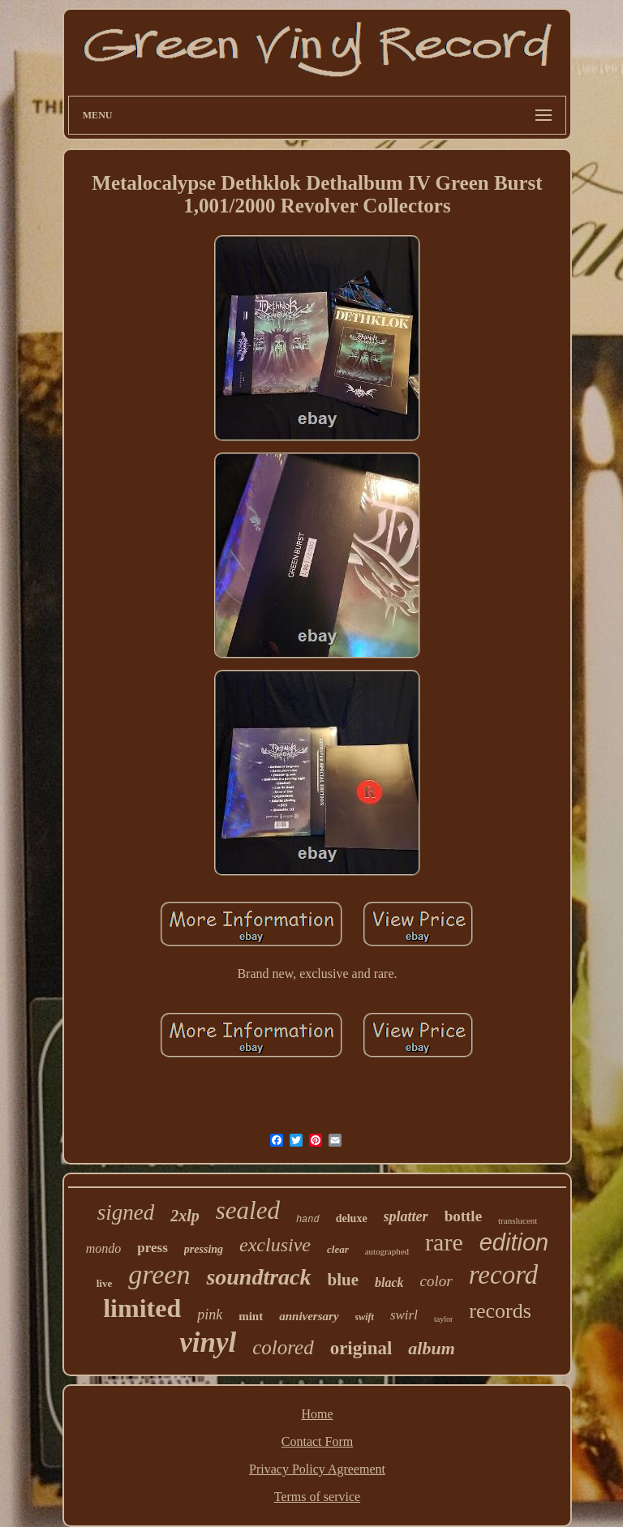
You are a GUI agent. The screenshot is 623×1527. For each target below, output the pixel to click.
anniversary (308, 1316)
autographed (387, 1251)
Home (317, 1414)
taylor (443, 1319)
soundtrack (258, 1276)
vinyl (207, 1342)
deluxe (351, 1218)
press (152, 1247)
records (500, 1311)
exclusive (275, 1244)
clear (338, 1249)
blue (343, 1279)
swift (364, 1317)
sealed (248, 1210)
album (431, 1348)
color (436, 1280)
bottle (463, 1216)
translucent (517, 1220)
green (159, 1274)
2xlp (185, 1216)
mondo (104, 1248)
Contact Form (317, 1441)
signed (126, 1212)
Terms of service (317, 1496)
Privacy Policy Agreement (317, 1469)
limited (142, 1308)
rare (444, 1242)
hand (308, 1219)
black (389, 1282)
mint (250, 1316)
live (105, 1283)
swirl (404, 1315)
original (361, 1348)
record (504, 1274)
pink (209, 1314)
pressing (203, 1249)
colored (282, 1347)
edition (513, 1242)
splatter (406, 1216)
